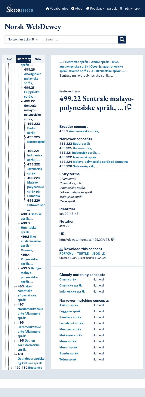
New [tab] (38, 59)
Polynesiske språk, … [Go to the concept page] (29, 259)
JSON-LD (98, 253)
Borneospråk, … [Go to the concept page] (36, 142)
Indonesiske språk (72, 291)
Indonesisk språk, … (79, 153)
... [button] (60, 62)
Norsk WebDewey (33, 26)
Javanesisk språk (77, 157)
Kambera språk (70, 317)
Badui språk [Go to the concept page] (33, 128)
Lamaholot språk (71, 323)
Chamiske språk (70, 285)
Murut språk (68, 347)
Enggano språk (70, 311)
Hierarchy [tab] (24, 59)
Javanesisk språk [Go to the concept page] (34, 169)
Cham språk (67, 279)
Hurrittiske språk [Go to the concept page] (28, 227)
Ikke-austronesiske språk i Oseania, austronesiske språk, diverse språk (91, 66)
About (77, 8)
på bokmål (114, 8)
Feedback (95, 8)
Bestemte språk (76, 62)
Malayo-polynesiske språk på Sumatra (93, 162)
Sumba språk (68, 353)
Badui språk (74, 144)
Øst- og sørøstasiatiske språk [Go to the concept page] (29, 345)
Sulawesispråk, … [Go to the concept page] (38, 205)
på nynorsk (132, 8)
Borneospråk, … (77, 148)
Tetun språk (67, 359)
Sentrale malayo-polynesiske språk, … (86, 75)
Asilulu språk (68, 305)
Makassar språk (70, 335)
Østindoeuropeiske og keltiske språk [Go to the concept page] (31, 358)
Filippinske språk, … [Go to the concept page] (31, 92)
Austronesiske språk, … (108, 71)
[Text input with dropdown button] (80, 39)
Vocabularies (57, 8)
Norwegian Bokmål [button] (23, 39)
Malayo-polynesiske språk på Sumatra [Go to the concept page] (35, 187)
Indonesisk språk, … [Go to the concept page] (34, 155)
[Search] (122, 39)
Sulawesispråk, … (78, 166)
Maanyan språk (70, 329)
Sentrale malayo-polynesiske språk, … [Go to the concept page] (32, 110)
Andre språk (100, 62)
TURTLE (83, 253)
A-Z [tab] (9, 59)
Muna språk (67, 341)
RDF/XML (66, 253)
